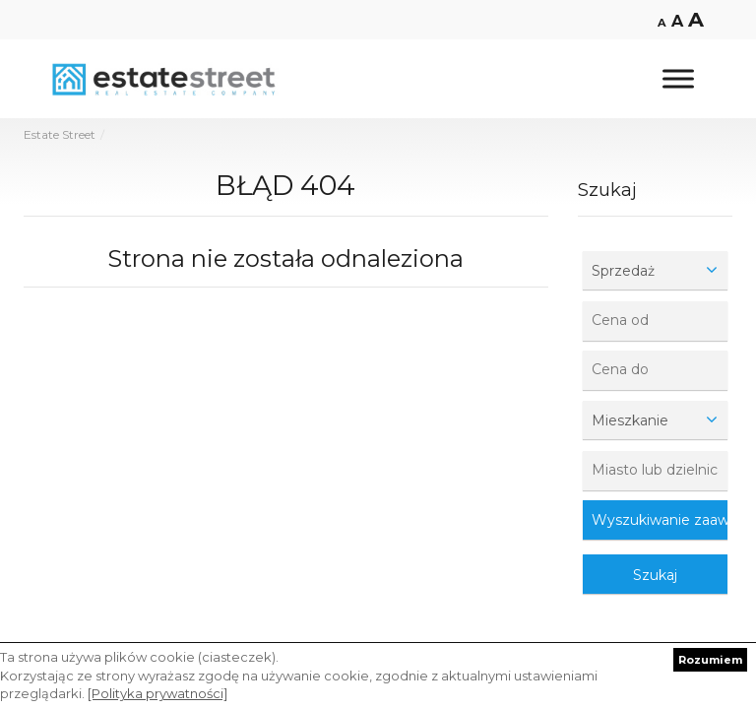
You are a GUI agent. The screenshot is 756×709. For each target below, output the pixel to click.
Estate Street (59, 134)
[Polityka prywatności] (157, 693)
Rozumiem (710, 660)
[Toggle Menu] (678, 78)
